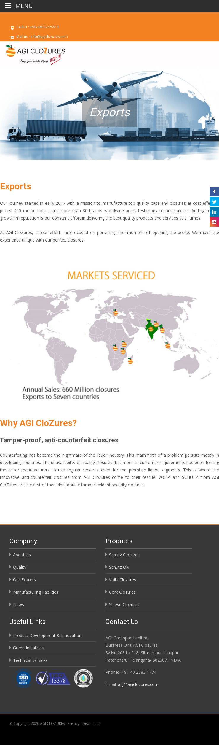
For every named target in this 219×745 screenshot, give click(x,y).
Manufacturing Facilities (35, 592)
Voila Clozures (122, 579)
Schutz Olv (119, 567)
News (18, 604)
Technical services (30, 660)
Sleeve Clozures (124, 604)
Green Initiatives (28, 648)
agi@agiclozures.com (138, 684)
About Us (22, 554)
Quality (19, 567)
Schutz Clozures (124, 554)
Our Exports (24, 579)
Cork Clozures (122, 592)
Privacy (74, 723)
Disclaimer (91, 723)
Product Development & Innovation (47, 635)
